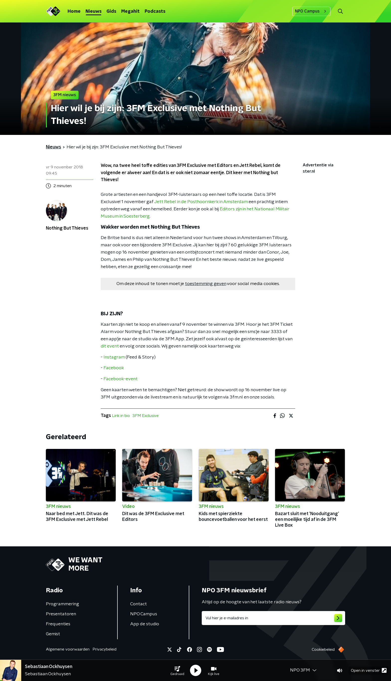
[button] (177, 671)
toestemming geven (205, 284)
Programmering (62, 604)
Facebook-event (120, 379)
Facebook (113, 368)
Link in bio (121, 416)
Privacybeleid (104, 649)
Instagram (114, 357)
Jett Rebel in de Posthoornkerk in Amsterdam (201, 202)
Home (74, 11)
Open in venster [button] (369, 670)
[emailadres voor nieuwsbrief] (273, 618)
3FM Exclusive (145, 416)
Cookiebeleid (323, 650)
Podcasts (155, 11)
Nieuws (93, 11)
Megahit (130, 11)
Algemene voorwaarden (68, 649)
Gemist (53, 634)
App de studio (144, 624)
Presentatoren (61, 614)
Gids (111, 11)
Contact (138, 604)
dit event (110, 346)
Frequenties (58, 624)
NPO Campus (311, 11)
